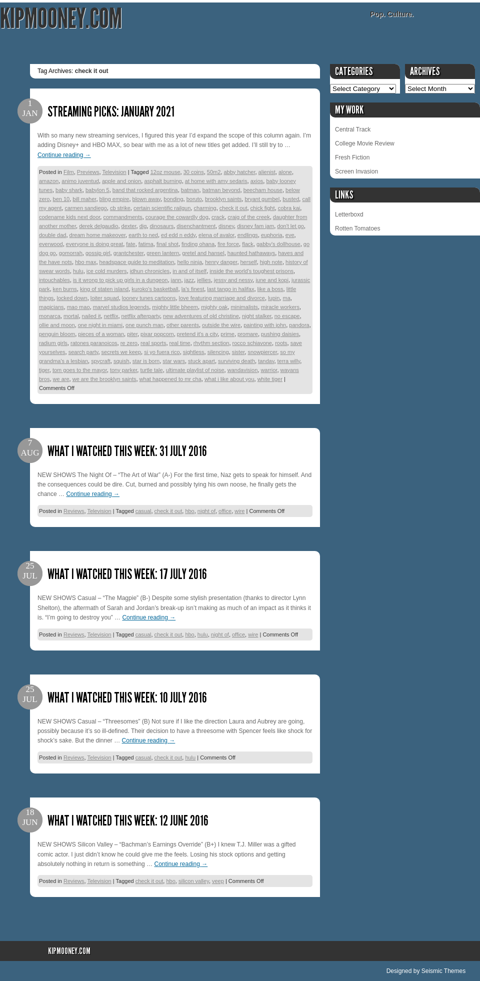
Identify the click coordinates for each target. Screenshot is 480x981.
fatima (146, 244)
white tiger (270, 379)
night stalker (257, 316)
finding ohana (198, 244)
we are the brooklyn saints (104, 379)
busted (290, 199)
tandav (266, 361)
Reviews (74, 511)
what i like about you (229, 379)
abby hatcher (239, 172)
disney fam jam (255, 226)
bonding (173, 199)
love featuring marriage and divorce (222, 298)
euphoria (271, 235)
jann (176, 280)
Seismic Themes (444, 971)
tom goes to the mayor (79, 370)
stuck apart (201, 361)
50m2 (214, 172)
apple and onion (121, 181)
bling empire (115, 199)
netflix (111, 316)
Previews (88, 172)
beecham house (263, 190)
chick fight (262, 208)
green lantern (162, 253)
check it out (234, 208)
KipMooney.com (61, 18)
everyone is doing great (94, 244)
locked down (71, 298)
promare (248, 334)
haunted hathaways (251, 253)
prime (227, 334)
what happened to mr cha (171, 379)
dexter (129, 226)
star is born (146, 361)
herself (248, 262)
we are (61, 379)
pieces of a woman (101, 334)
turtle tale (151, 370)
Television (114, 172)
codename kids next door (69, 217)
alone (285, 172)
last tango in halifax (230, 289)
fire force (228, 244)
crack (218, 217)
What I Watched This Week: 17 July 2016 (127, 574)
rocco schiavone (252, 343)
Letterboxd (349, 214)
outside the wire (221, 325)
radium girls (53, 343)
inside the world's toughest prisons (252, 271)
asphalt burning (163, 181)
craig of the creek (249, 217)
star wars (173, 361)
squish (122, 361)
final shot (167, 244)
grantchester (129, 253)
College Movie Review (364, 143)
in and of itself (189, 271)
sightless (193, 352)
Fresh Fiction (352, 157)
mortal (71, 316)
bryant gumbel (262, 199)
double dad (52, 235)
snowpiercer (262, 352)
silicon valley (193, 881)
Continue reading (64, 155)
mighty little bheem (175, 307)
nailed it (91, 316)
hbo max (85, 262)
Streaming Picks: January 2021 (111, 112)
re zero (129, 343)
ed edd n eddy (178, 235)
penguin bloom (57, 334)
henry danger (221, 262)
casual (144, 511)
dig (143, 226)
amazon (48, 181)
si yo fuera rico (162, 352)
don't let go (290, 226)
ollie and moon (57, 325)
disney (226, 226)
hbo (189, 511)
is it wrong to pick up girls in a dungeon (120, 280)
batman (190, 190)
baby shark (69, 190)
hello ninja (189, 262)
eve (290, 235)
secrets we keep (121, 352)
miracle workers (280, 307)
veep (218, 881)
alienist (267, 172)
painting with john (265, 325)
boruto (194, 199)
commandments (122, 217)
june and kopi (272, 280)
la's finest (193, 289)
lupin (274, 298)
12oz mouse (165, 172)
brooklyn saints (223, 199)
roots (281, 343)
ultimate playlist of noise (195, 370)
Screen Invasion (356, 171)
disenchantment (196, 226)
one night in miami (100, 325)
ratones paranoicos (94, 343)
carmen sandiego (85, 208)
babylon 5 (98, 190)
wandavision (243, 370)
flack (248, 244)
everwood (51, 244)
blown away (146, 199)
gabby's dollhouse (278, 244)
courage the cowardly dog (177, 217)
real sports (153, 343)
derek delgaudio (98, 226)
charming (205, 208)
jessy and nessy (233, 280)
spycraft (100, 361)
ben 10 (61, 199)
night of (207, 511)
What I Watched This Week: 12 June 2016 (128, 820)
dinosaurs (162, 226)
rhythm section (212, 343)
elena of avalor (216, 235)
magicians (51, 307)
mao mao (78, 307)
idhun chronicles (150, 271)
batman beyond (221, 190)
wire (239, 511)
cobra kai (289, 208)
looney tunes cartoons (149, 298)
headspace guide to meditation (137, 262)
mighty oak (214, 307)
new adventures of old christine (201, 316)
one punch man (145, 325)
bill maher (84, 199)
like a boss (271, 289)
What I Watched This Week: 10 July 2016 (127, 698)
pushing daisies (280, 334)
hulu (78, 271)
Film (69, 172)
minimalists (244, 307)
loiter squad (104, 298)
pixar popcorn (157, 334)
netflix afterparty (141, 316)
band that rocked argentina (145, 190)
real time (180, 343)
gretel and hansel (203, 253)
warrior (268, 370)
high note (271, 262)
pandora (299, 325)
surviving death (236, 361)
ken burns (65, 289)
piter (132, 334)
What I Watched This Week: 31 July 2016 (127, 451)
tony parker (123, 370)
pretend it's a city (197, 334)
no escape (287, 316)
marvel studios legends (121, 307)
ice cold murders (106, 271)
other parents (182, 325)
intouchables (54, 280)
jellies (204, 280)
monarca (49, 316)
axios (257, 181)
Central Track (352, 129)
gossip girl (98, 253)
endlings (248, 235)
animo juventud (80, 181)
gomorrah (70, 253)
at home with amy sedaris (216, 181)
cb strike (120, 208)
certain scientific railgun (162, 208)
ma (286, 298)
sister (238, 352)
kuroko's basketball (155, 289)
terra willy (289, 361)
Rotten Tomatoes (357, 228)
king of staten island (104, 289)
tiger (44, 370)
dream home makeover (98, 235)
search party (83, 352)
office (225, 511)
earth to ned (143, 235)
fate (130, 244)
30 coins (194, 172)
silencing (218, 352)
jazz (189, 280)
